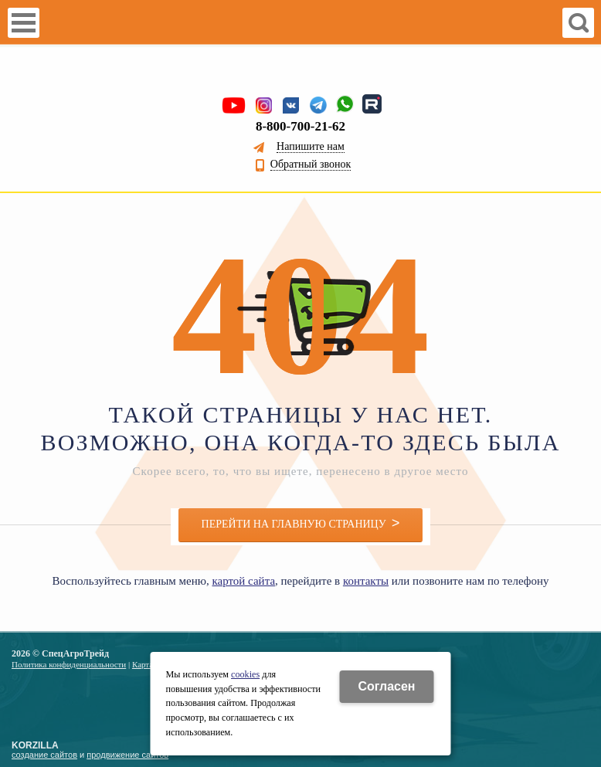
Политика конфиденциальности (69, 664)
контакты (366, 581)
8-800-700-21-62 (300, 126)
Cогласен (386, 686)
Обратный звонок (310, 164)
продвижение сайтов (127, 754)
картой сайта (243, 581)
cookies (245, 674)
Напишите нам (311, 146)
